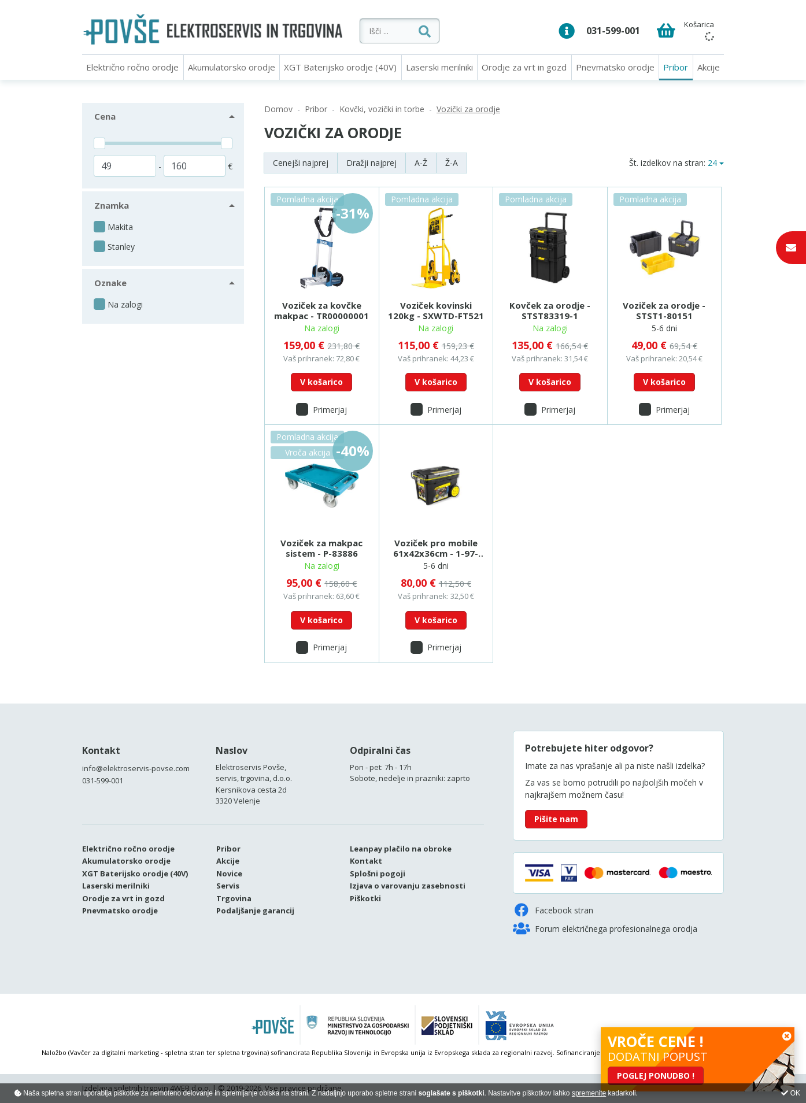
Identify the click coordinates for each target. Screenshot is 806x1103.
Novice (229, 873)
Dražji (371, 162)
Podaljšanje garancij (255, 910)
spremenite (589, 1093)
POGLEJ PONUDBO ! (655, 1075)
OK (790, 1093)
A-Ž (421, 162)
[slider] (99, 143)
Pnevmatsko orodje (615, 67)
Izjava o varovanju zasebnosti (407, 885)
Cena (105, 116)
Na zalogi (125, 304)
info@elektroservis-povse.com (136, 768)
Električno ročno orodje (132, 67)
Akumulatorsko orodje (231, 67)
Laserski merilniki (439, 67)
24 (712, 162)
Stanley (121, 246)
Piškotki (365, 898)
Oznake (110, 282)
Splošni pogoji (377, 873)
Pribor (675, 67)
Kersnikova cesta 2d (251, 789)
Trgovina (234, 898)
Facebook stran (553, 910)
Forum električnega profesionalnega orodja (605, 928)
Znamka (111, 205)
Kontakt (101, 750)
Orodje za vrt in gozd (524, 67)
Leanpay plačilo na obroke (401, 848)
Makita (120, 226)
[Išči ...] (435, 30)
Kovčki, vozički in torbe (381, 108)
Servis (227, 885)
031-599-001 (613, 30)
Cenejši (300, 162)
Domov (278, 108)
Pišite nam (556, 818)
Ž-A (451, 162)
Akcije (708, 67)
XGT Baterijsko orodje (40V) (340, 67)
